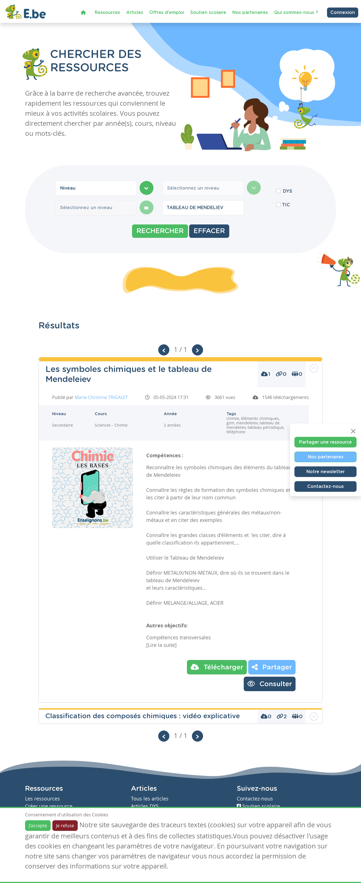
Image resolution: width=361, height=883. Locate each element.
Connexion (342, 12)
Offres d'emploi (166, 12)
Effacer (209, 231)
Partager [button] (272, 667)
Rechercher (160, 231)
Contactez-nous (325, 486)
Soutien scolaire (208, 12)
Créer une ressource (48, 806)
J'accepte (38, 825)
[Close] (353, 431)
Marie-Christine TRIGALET (101, 397)
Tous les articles (150, 798)
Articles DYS (145, 806)
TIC (286, 205)
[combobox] (96, 188)
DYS (287, 191)
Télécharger (217, 667)
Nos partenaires (250, 12)
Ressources (107, 12)
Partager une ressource (325, 442)
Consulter (269, 684)
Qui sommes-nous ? (296, 12)
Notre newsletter (325, 471)
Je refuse (65, 825)
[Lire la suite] (161, 645)
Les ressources (42, 798)
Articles (134, 12)
